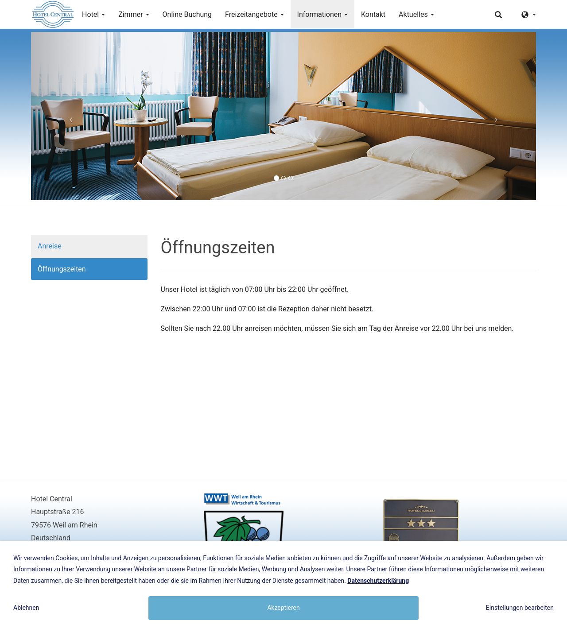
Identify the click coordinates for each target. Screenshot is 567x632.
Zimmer (133, 14)
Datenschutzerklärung (378, 580)
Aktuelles (416, 14)
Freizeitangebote (254, 14)
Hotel (93, 14)
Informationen (322, 14)
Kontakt (373, 14)
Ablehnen (26, 607)
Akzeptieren (283, 607)
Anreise (50, 246)
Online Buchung (187, 14)
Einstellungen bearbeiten (520, 607)
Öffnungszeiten (62, 269)
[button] (69, 116)
